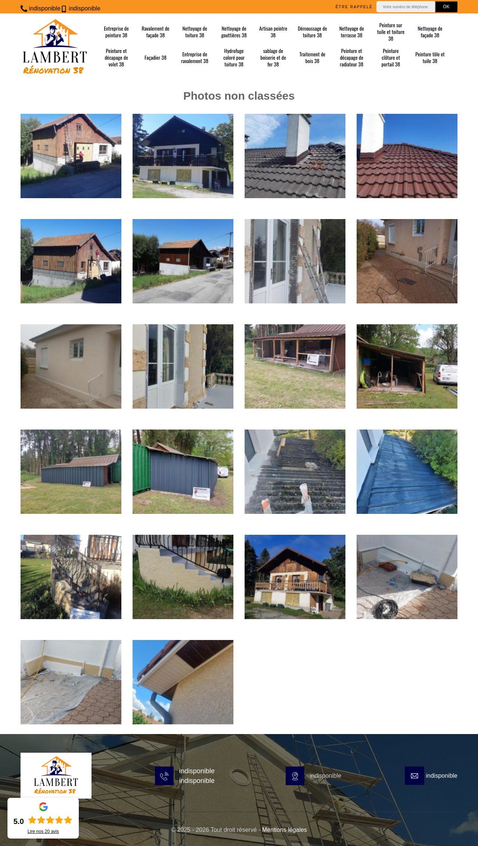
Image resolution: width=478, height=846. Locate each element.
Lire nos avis (43, 831)
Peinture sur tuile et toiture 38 (391, 32)
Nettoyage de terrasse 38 (351, 31)
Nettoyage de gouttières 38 (233, 31)
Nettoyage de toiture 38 (194, 31)
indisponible (40, 8)
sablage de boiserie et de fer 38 (273, 57)
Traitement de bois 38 (312, 57)
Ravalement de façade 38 (155, 31)
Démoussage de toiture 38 (312, 31)
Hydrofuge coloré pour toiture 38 (234, 57)
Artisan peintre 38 (273, 31)
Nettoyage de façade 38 (430, 31)
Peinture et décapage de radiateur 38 (351, 57)
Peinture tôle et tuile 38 (429, 57)
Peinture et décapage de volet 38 (116, 57)
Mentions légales (284, 830)
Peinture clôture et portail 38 (390, 57)
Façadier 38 (156, 57)
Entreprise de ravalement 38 (194, 57)
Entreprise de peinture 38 (116, 31)
